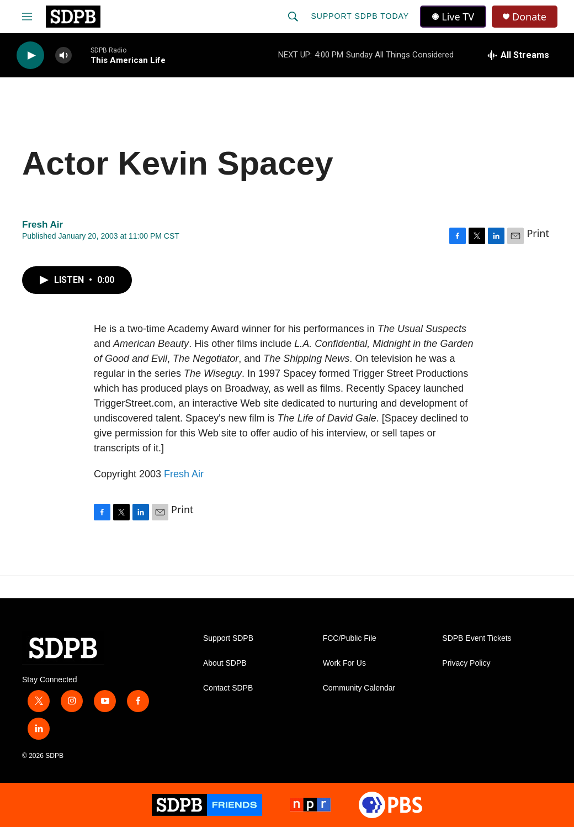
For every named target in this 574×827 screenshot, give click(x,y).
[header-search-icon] (293, 17)
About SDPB (225, 663)
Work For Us (344, 663)
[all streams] (518, 55)
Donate (529, 17)
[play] (30, 55)
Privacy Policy (466, 663)
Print (538, 233)
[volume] (63, 55)
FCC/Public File (349, 638)
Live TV (453, 16)
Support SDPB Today (360, 16)
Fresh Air (184, 474)
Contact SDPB (228, 688)
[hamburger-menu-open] (27, 17)
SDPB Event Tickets (476, 638)
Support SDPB (228, 638)
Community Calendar (359, 688)
